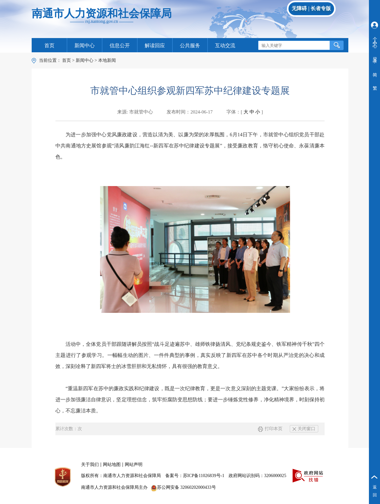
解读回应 (155, 45)
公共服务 (190, 45)
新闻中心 (84, 45)
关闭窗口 (304, 428)
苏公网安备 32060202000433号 (183, 487)
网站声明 (133, 464)
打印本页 (270, 428)
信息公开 (120, 45)
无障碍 (299, 8)
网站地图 (112, 464)
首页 (49, 45)
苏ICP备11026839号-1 (204, 475)
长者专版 (321, 8)
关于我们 (90, 464)
